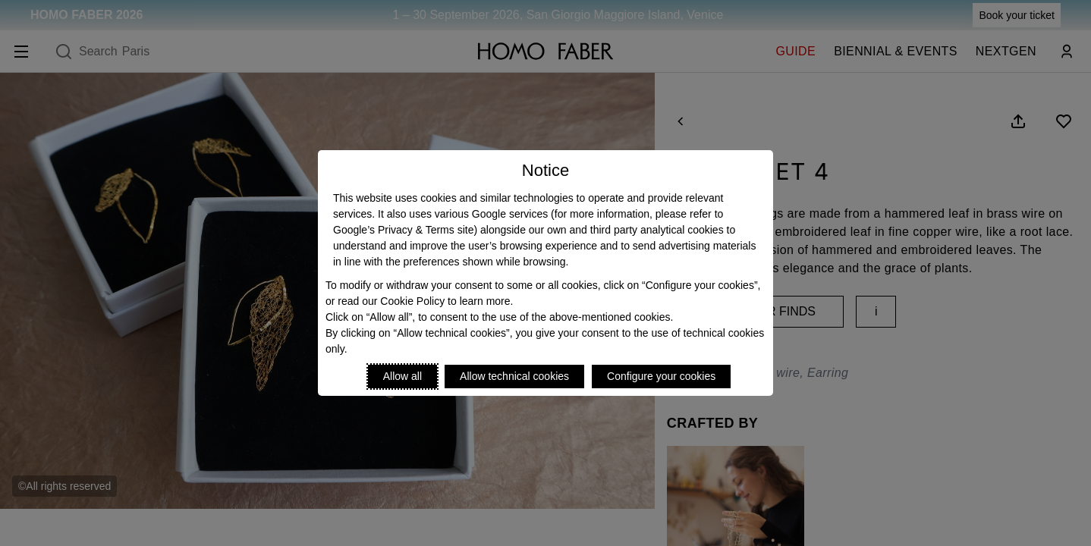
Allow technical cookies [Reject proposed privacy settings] (514, 376)
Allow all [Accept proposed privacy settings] (402, 376)
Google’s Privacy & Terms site (403, 230)
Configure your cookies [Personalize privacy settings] (661, 376)
